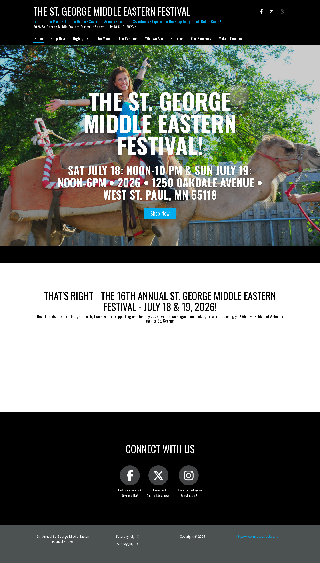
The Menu (103, 38)
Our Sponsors (201, 38)
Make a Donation (231, 38)
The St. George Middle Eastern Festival (111, 11)
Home (38, 38)
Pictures (177, 38)
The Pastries (127, 38)
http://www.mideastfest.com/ (257, 536)
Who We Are (154, 38)
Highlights (80, 38)
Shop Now (58, 38)
